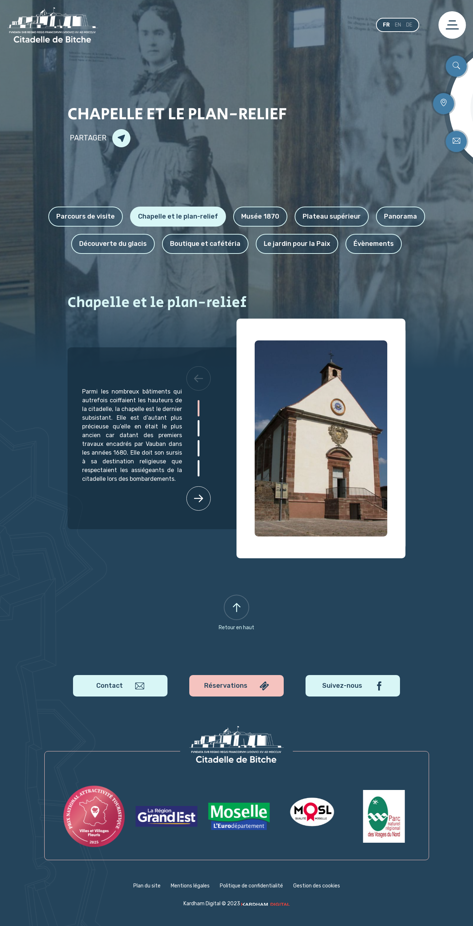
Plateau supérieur (332, 216)
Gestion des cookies (316, 886)
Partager (100, 138)
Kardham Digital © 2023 (236, 904)
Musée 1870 (260, 216)
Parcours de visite (85, 216)
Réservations (236, 686)
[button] (198, 378)
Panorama (400, 216)
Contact (120, 686)
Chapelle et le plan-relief (178, 216)
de (409, 25)
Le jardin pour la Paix (297, 244)
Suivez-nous (353, 686)
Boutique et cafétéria (205, 244)
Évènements (373, 244)
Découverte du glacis (113, 244)
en (398, 25)
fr (386, 25)
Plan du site (147, 886)
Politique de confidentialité (251, 886)
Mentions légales (190, 886)
